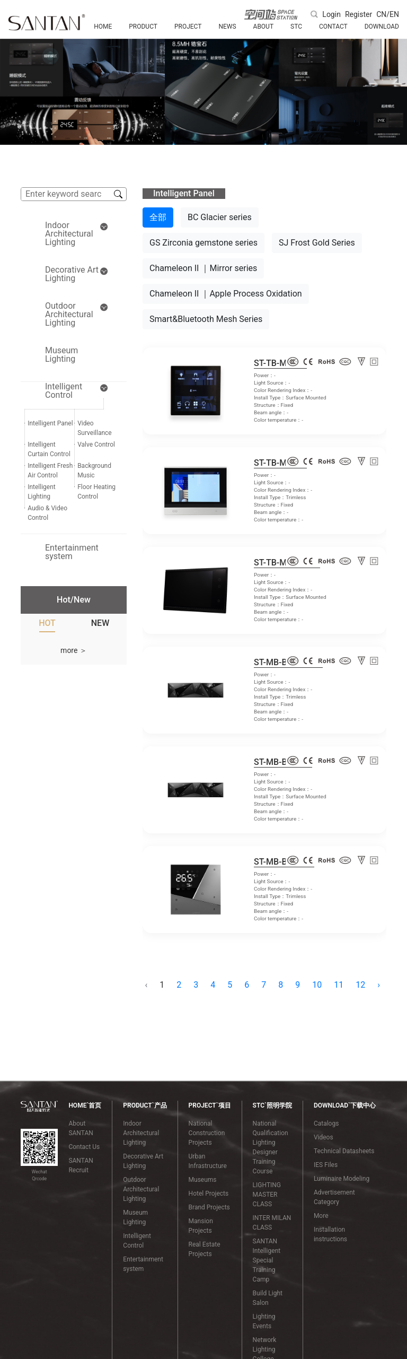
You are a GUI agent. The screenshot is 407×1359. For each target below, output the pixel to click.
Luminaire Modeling (341, 1178)
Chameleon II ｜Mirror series (203, 268)
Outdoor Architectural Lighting (141, 1189)
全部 (157, 217)
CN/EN (387, 14)
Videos (323, 1137)
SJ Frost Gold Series (317, 243)
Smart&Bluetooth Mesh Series (205, 319)
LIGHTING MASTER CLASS (267, 1194)
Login (331, 14)
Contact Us (84, 1147)
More (321, 1215)
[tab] (47, 625)
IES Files (326, 1165)
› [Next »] (378, 985)
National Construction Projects (207, 1133)
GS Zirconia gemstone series (203, 243)
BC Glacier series (220, 217)
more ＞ (73, 650)
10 (317, 985)
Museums (203, 1179)
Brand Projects (209, 1207)
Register (358, 14)
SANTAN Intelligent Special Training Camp (267, 1260)
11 (338, 985)
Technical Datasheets (344, 1151)
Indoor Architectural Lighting (141, 1133)
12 (360, 985)
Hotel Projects (209, 1193)
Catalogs (326, 1123)
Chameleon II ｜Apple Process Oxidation (225, 294)
